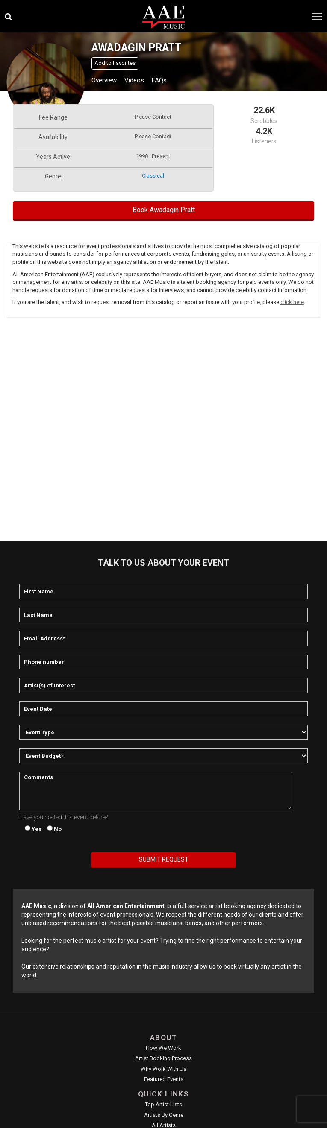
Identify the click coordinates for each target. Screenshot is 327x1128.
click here (292, 302)
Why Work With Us (163, 1069)
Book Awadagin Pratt (164, 210)
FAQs (159, 80)
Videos (134, 80)
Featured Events (163, 1079)
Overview (104, 80)
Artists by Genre (163, 1115)
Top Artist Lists (163, 1104)
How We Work (163, 1048)
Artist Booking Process (163, 1058)
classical (153, 175)
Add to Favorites (115, 63)
